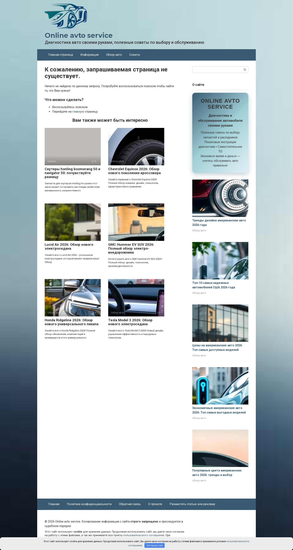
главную (78, 111)
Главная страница (60, 54)
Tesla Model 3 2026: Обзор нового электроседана (130, 322)
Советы (134, 54)
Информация (89, 54)
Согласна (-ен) (154, 545)
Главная (53, 504)
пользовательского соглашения (143, 535)
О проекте (155, 504)
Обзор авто (114, 54)
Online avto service (79, 35)
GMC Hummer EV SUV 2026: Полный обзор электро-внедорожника (131, 248)
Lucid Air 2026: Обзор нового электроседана (69, 246)
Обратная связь (130, 504)
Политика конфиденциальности (89, 504)
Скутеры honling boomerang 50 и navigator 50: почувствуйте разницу (72, 173)
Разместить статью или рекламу (192, 504)
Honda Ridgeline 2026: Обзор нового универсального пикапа (71, 322)
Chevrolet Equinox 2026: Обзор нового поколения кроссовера (134, 171)
